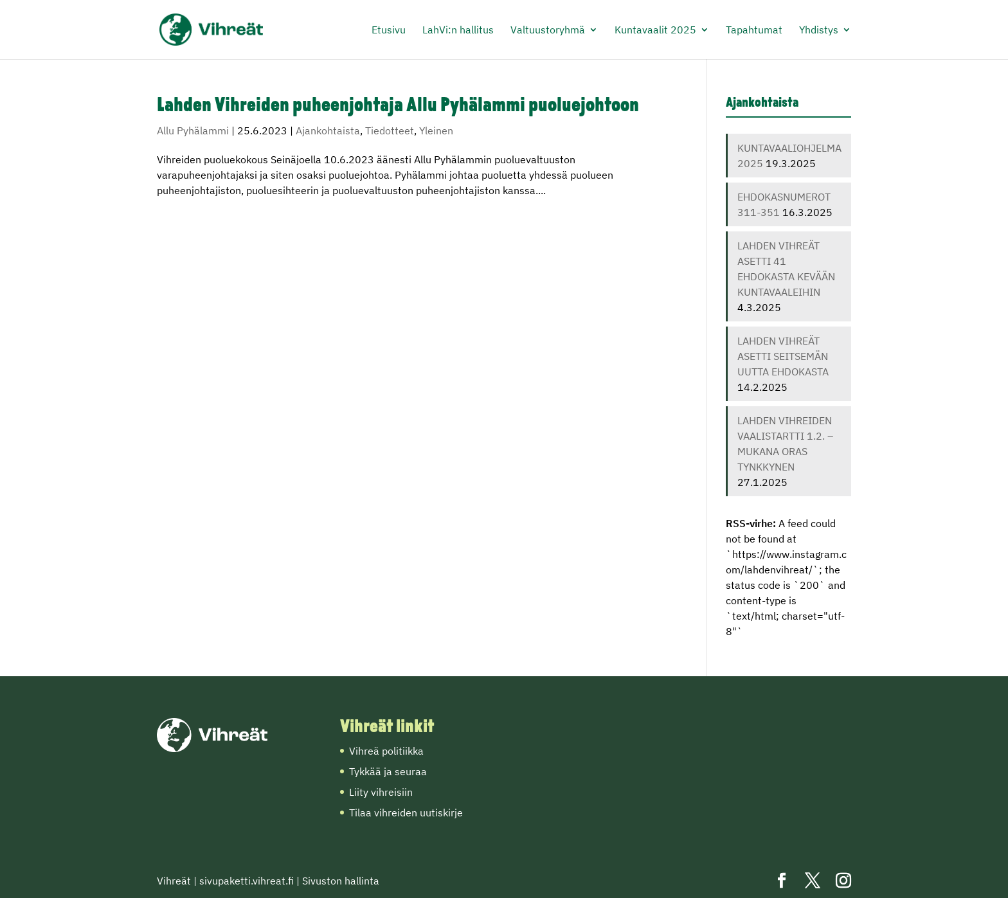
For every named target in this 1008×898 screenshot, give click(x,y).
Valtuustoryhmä (547, 30)
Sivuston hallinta (340, 880)
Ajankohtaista (328, 130)
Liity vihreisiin (381, 792)
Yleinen (436, 130)
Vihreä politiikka (386, 750)
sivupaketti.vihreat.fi (246, 880)
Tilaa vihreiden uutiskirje (406, 812)
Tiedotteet (389, 130)
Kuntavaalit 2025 (655, 30)
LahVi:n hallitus (458, 30)
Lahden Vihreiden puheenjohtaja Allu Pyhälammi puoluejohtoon (398, 106)
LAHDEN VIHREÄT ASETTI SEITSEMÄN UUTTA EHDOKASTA (783, 356)
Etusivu (389, 30)
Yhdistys (818, 30)
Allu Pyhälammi (193, 130)
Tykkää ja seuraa (388, 771)
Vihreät (174, 880)
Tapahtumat (754, 30)
